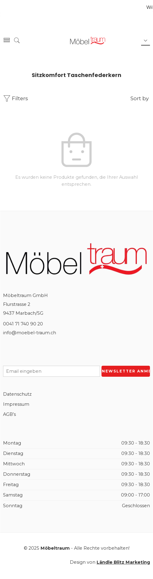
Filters (15, 98)
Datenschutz (17, 394)
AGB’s (9, 414)
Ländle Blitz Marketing (123, 562)
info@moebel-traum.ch (29, 332)
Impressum (16, 404)
